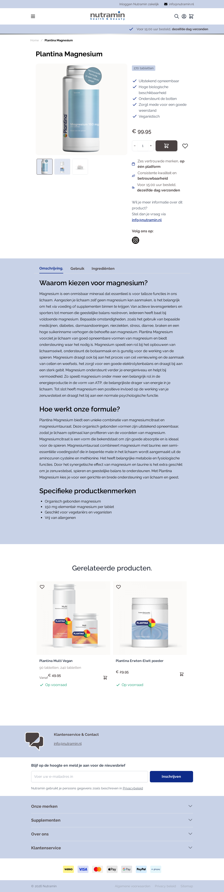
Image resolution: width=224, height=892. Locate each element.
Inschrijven (171, 776)
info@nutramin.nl (147, 220)
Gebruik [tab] (77, 268)
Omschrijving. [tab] (51, 268)
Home (34, 40)
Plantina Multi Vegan (56, 661)
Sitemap (187, 886)
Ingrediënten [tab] (103, 268)
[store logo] (108, 15)
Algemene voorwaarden (133, 886)
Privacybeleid (133, 788)
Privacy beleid (166, 886)
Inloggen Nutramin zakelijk (139, 4)
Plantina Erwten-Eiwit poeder (140, 661)
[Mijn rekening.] (184, 16)
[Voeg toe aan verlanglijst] (185, 145)
